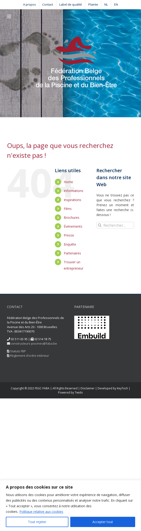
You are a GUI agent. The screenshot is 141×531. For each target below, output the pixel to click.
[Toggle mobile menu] (9, 16)
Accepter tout (102, 522)
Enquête (70, 244)
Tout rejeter (37, 522)
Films (68, 208)
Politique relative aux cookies (41, 511)
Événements (73, 226)
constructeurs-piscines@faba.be (34, 343)
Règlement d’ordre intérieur (28, 355)
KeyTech (122, 388)
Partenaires (72, 253)
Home (68, 182)
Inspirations (72, 200)
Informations (73, 190)
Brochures (71, 217)
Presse (69, 235)
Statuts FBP (16, 351)
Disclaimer (88, 388)
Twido (79, 392)
